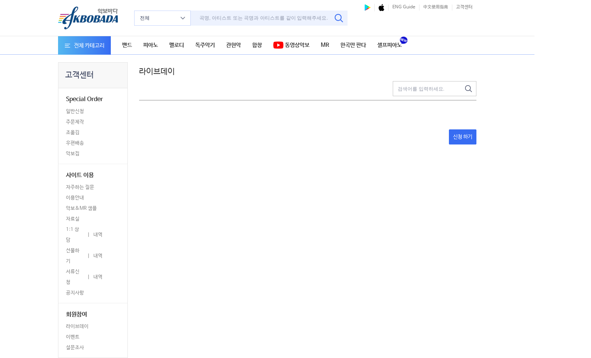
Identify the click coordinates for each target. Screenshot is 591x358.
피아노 (150, 45)
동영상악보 (291, 45)
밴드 (127, 45)
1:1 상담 (72, 235)
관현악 (233, 45)
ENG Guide (403, 7)
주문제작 (75, 122)
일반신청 (75, 111)
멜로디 (176, 45)
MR (325, 45)
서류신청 (73, 277)
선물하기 (73, 256)
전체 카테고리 (84, 45)
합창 (257, 45)
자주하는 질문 (80, 187)
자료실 (73, 219)
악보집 (73, 154)
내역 (98, 235)
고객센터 (464, 7)
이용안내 (75, 198)
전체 (162, 18)
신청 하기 (462, 137)
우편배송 (75, 143)
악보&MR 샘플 (81, 208)
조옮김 (73, 132)
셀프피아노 (389, 45)
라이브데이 (77, 326)
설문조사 (75, 347)
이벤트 (73, 337)
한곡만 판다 (353, 45)
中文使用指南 (435, 7)
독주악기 (205, 45)
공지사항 (75, 293)
